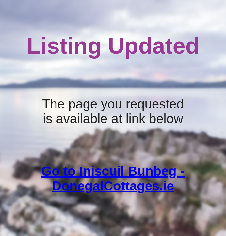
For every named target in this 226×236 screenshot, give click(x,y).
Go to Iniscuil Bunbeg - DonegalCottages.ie (113, 178)
